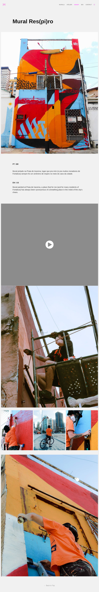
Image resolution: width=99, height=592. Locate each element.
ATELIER (69, 4)
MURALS (61, 4)
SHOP (76, 4)
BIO (82, 4)
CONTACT (89, 4)
